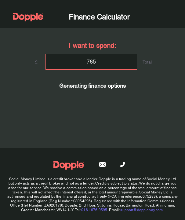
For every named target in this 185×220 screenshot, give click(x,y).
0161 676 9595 (94, 210)
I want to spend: (92, 46)
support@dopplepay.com (141, 210)
